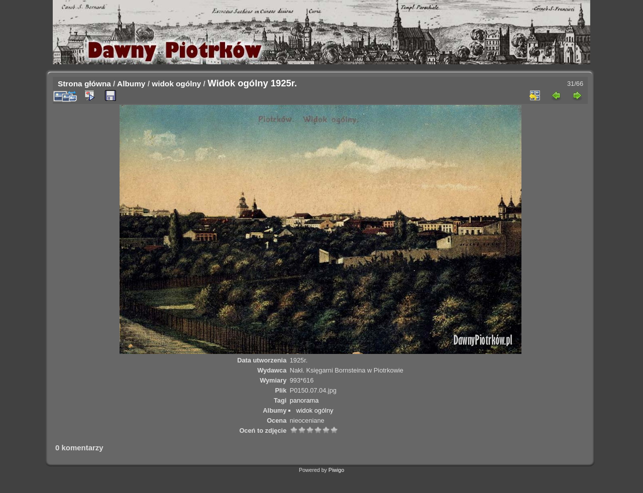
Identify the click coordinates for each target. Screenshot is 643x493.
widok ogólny (176, 83)
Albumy (131, 83)
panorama (304, 400)
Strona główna (84, 83)
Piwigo (336, 470)
